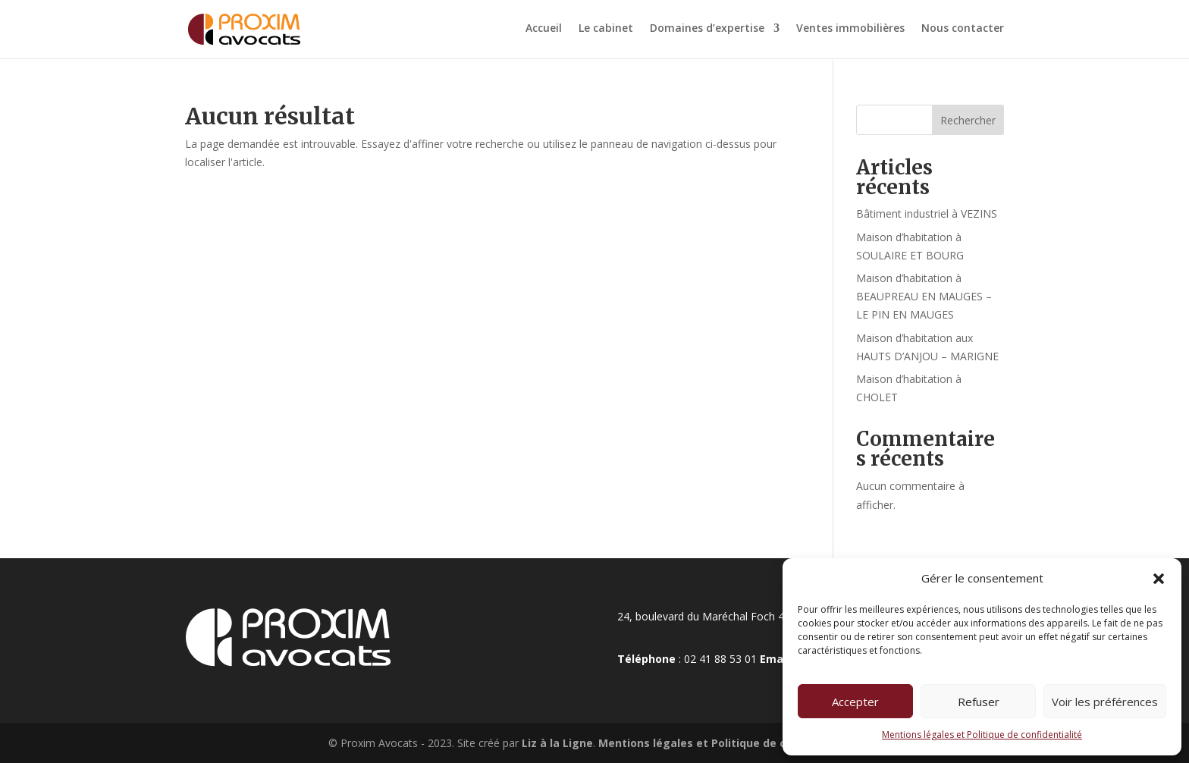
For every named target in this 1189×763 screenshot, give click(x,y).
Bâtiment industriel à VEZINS (926, 213)
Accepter (855, 701)
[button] (1158, 578)
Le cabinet (606, 31)
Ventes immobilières (850, 31)
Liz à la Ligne (556, 743)
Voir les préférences (1105, 701)
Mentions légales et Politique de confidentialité (982, 734)
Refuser (978, 701)
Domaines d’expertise (707, 31)
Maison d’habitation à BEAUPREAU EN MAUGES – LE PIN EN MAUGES (924, 296)
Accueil (543, 31)
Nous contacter (962, 31)
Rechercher (968, 120)
